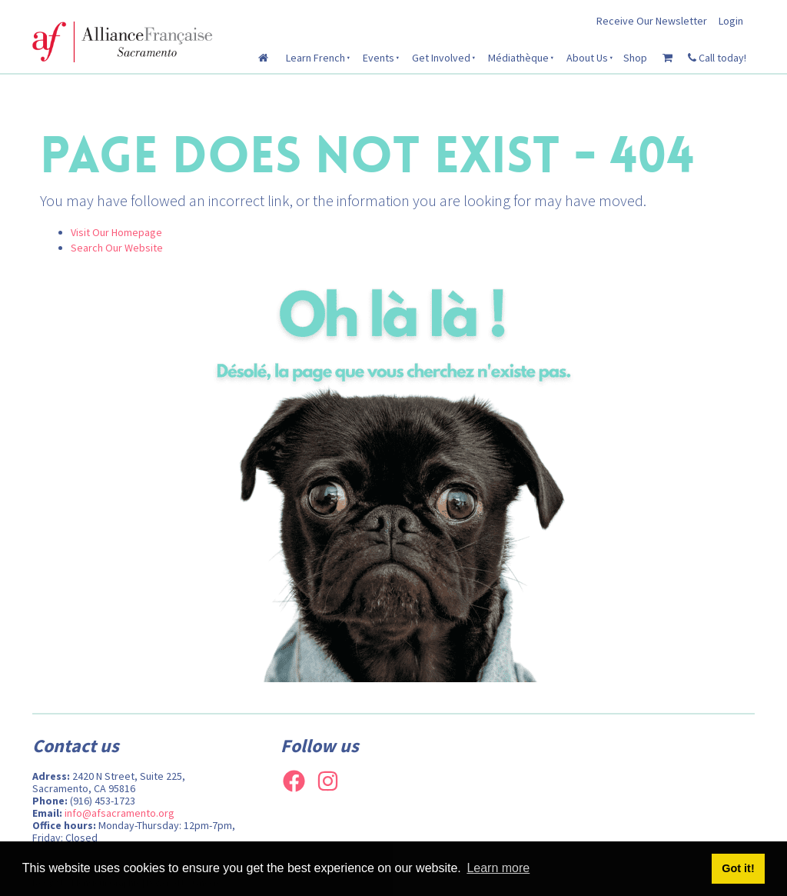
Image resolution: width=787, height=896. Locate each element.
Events (378, 58)
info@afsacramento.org (119, 813)
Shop (635, 58)
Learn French (315, 58)
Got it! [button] (738, 868)
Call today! (717, 58)
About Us (587, 58)
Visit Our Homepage (116, 232)
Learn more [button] (498, 867)
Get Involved (441, 58)
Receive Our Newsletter (651, 21)
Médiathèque (518, 58)
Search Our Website (117, 248)
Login (731, 21)
